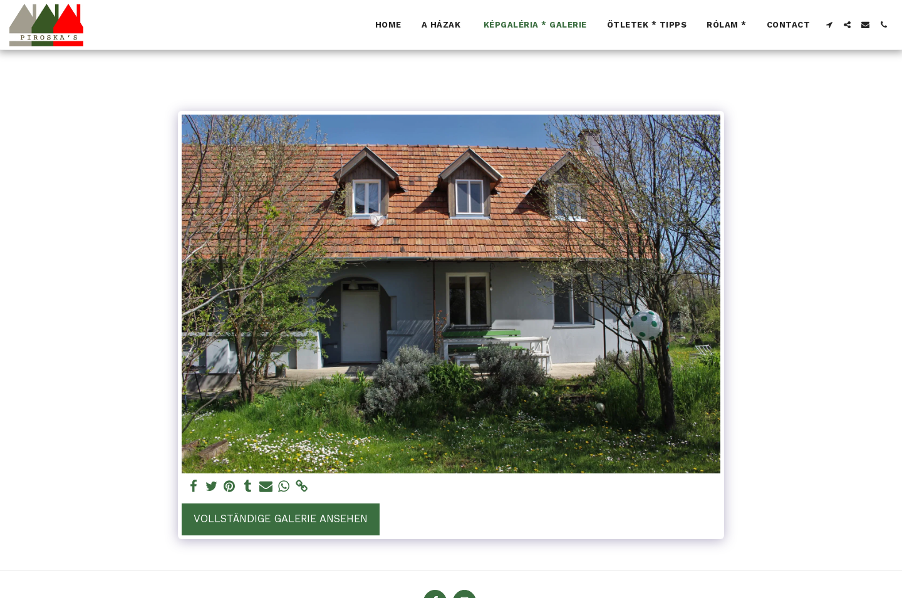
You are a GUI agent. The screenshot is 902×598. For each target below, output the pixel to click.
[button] (829, 25)
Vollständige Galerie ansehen (281, 519)
